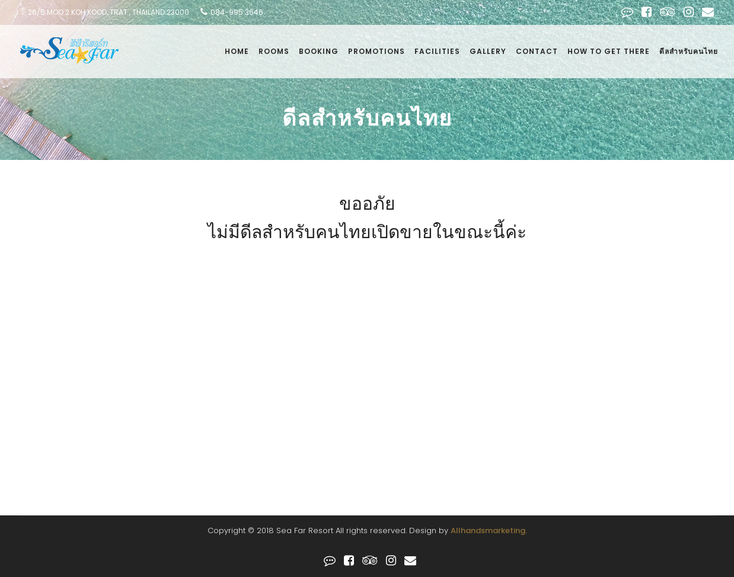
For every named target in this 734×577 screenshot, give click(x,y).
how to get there (608, 51)
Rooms (274, 51)
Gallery (488, 51)
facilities (437, 51)
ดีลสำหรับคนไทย (688, 51)
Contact (537, 51)
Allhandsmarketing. (489, 530)
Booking (319, 51)
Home (237, 51)
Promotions (376, 51)
